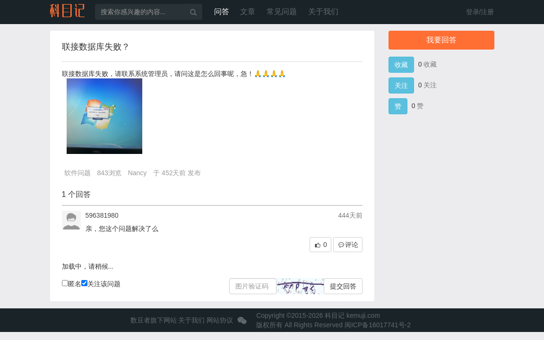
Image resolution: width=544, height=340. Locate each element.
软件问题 (77, 173)
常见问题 (282, 12)
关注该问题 (101, 284)
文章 (247, 12)
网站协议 (220, 320)
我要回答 (441, 40)
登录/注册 (480, 12)
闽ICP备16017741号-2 (378, 325)
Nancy (137, 173)
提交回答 (343, 286)
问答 (221, 12)
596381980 (102, 215)
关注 (401, 85)
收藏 (401, 64)
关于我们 (323, 12)
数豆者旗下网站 (153, 320)
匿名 (71, 284)
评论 (347, 245)
